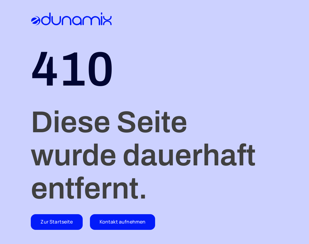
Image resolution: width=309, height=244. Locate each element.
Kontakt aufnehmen (123, 221)
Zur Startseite (56, 221)
